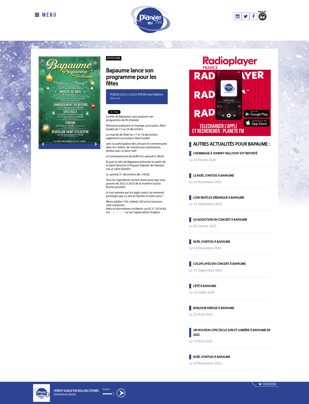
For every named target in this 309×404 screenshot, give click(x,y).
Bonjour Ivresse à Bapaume (213, 308)
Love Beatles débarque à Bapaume (218, 197)
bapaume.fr (117, 212)
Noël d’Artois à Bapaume (211, 242)
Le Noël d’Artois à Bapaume (213, 175)
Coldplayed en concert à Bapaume (219, 264)
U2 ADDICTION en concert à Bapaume (220, 219)
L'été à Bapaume (204, 286)
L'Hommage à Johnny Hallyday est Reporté (225, 153)
